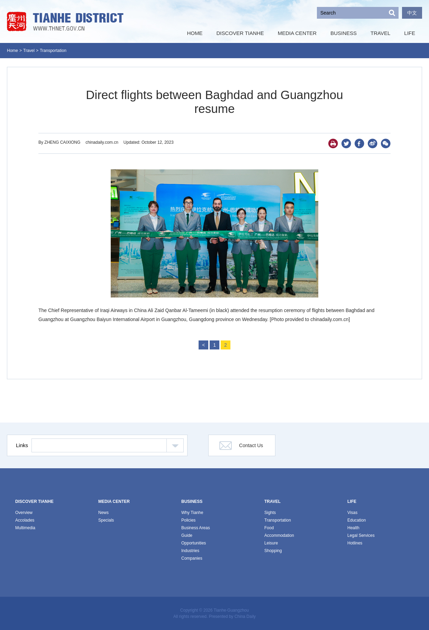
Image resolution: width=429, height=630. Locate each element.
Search (392, 13)
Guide (186, 535)
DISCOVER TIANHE (34, 501)
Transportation (53, 50)
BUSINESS (191, 501)
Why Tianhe (192, 512)
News (103, 512)
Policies (188, 520)
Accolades (24, 520)
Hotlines (354, 543)
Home (12, 50)
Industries (190, 550)
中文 (412, 13)
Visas (352, 512)
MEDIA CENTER (114, 501)
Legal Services (361, 535)
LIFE (351, 501)
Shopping (273, 550)
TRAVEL (272, 501)
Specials (106, 520)
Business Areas (195, 527)
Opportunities (193, 543)
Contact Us (251, 445)
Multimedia (25, 527)
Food (269, 527)
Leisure (271, 543)
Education (356, 520)
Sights (270, 512)
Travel (29, 50)
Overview (24, 512)
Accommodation (279, 535)
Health (353, 527)
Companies (191, 558)
